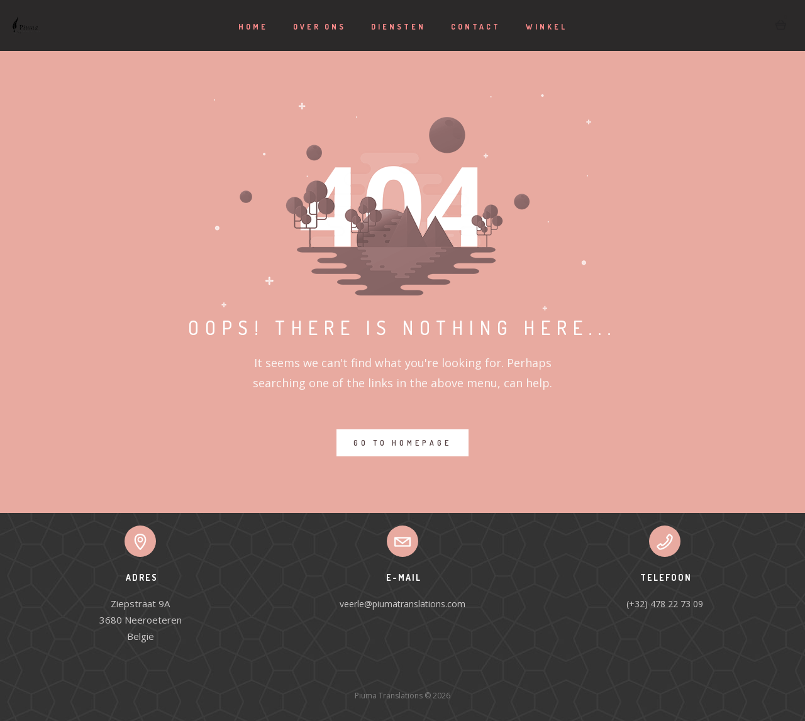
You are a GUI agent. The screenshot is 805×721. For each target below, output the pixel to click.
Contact (476, 26)
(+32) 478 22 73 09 (664, 604)
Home (253, 26)
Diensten (398, 26)
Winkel (546, 26)
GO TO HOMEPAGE (402, 443)
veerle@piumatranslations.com (402, 604)
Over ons (319, 26)
